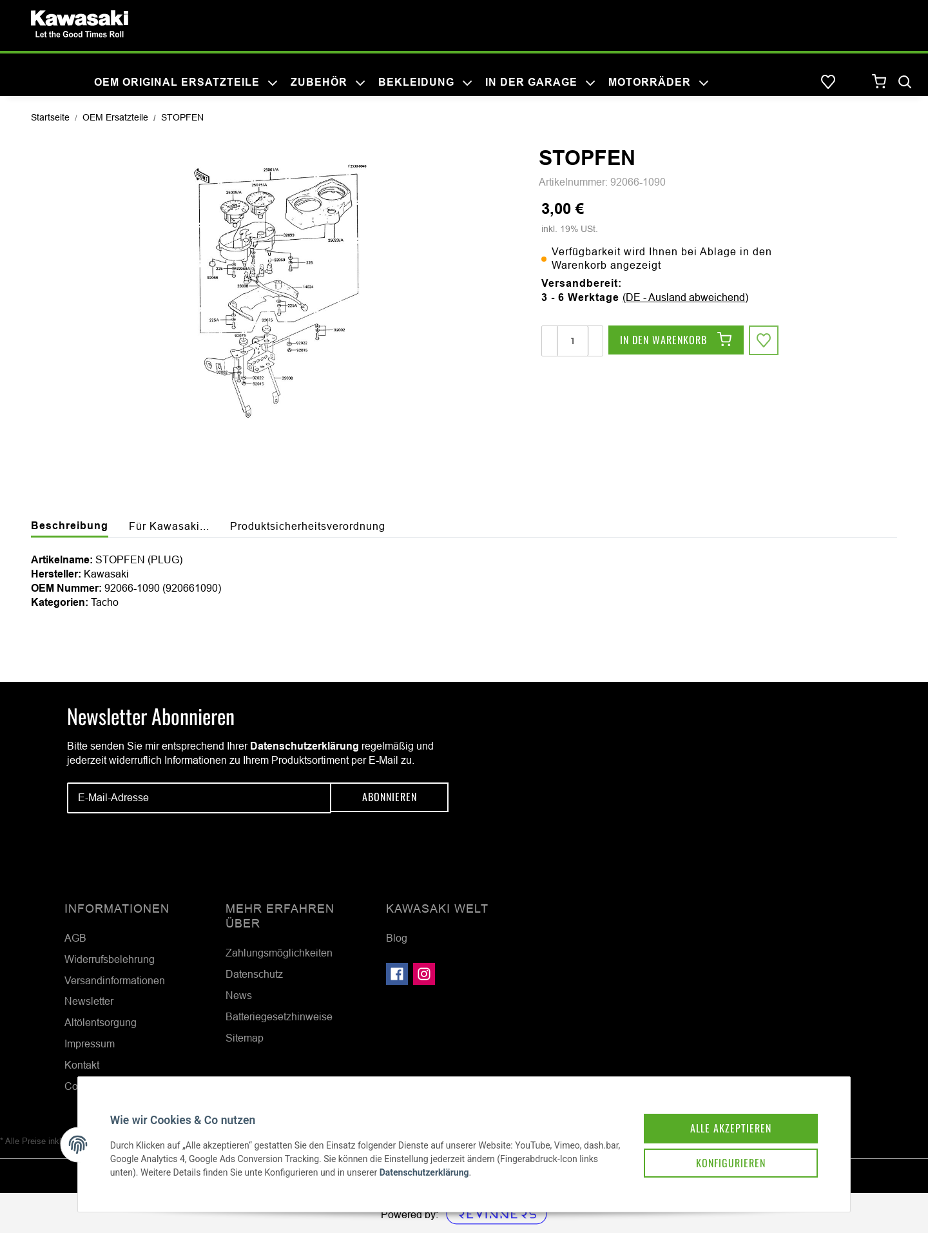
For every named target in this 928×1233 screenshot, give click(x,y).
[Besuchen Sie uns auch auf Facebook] (397, 974)
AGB (75, 938)
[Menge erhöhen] (595, 341)
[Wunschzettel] (828, 82)
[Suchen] (905, 82)
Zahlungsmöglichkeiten (279, 952)
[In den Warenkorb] (676, 340)
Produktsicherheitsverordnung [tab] (307, 526)
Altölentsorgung (100, 1022)
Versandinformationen (114, 980)
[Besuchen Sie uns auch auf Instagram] (424, 974)
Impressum (89, 1043)
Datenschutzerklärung (304, 746)
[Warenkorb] (879, 82)
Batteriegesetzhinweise (279, 1016)
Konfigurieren (724, 1157)
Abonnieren (389, 797)
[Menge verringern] (549, 341)
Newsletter (88, 1001)
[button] (854, 82)
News (239, 995)
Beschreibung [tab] (69, 525)
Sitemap (245, 1038)
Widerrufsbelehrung (109, 959)
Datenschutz (254, 974)
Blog (396, 938)
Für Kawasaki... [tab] (169, 526)
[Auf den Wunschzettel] (764, 340)
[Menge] (572, 341)
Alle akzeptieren (724, 1121)
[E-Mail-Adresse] (199, 797)
